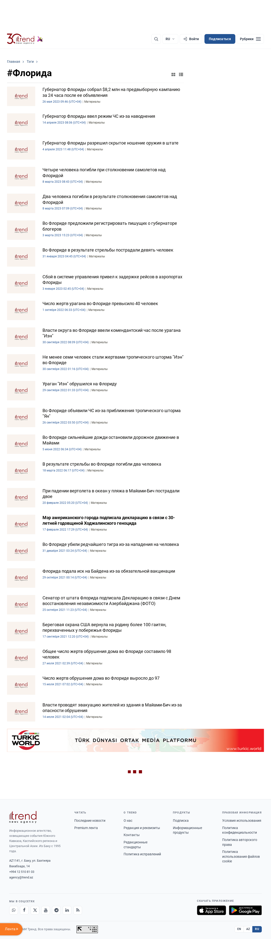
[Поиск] (156, 39)
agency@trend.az (21, 877)
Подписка (181, 820)
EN (239, 929)
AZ (248, 929)
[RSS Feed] (77, 910)
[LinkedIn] (67, 910)
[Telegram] (56, 910)
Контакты (132, 835)
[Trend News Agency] (22, 817)
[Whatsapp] (13, 910)
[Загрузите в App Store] (211, 910)
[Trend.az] (25, 39)
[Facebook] (24, 910)
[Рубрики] (250, 39)
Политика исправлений (142, 854)
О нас (128, 820)
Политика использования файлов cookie (241, 856)
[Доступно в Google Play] (245, 910)
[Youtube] (45, 910)
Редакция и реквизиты (142, 828)
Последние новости (89, 820)
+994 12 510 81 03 (21, 872)
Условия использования (241, 820)
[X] (35, 910)
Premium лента (86, 828)
